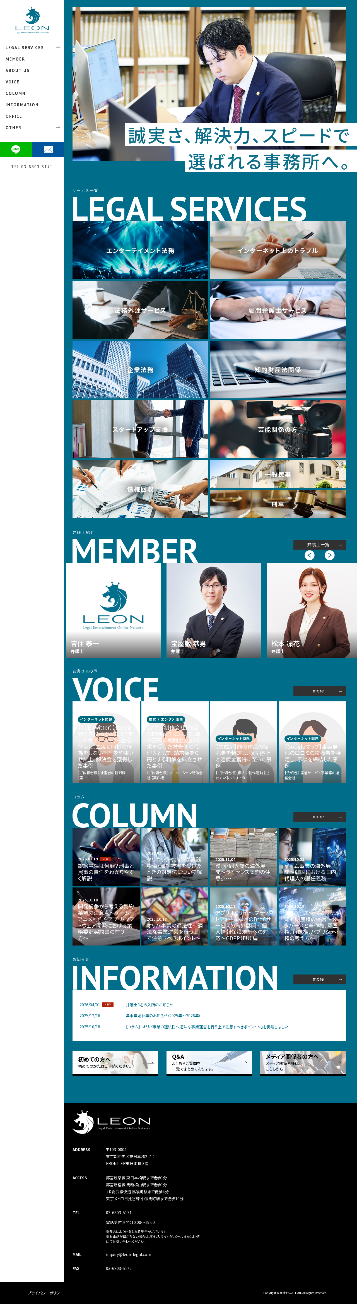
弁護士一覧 (318, 544)
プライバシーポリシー (46, 1293)
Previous (310, 555)
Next (330, 555)
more (318, 690)
